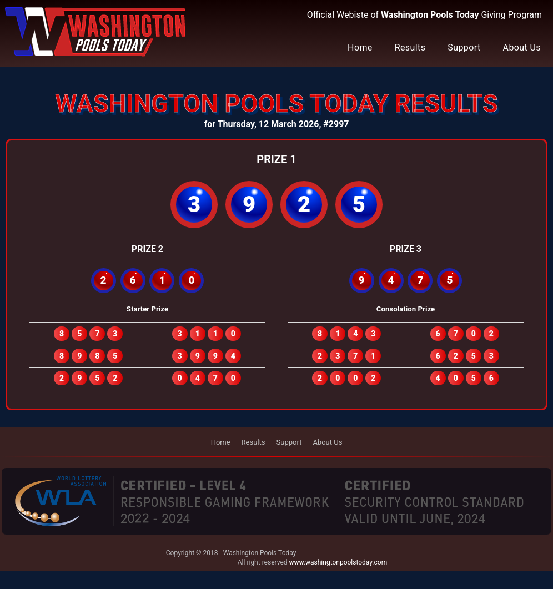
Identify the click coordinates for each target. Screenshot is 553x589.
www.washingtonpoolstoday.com (338, 562)
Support (464, 47)
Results (410, 47)
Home (360, 47)
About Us (522, 47)
